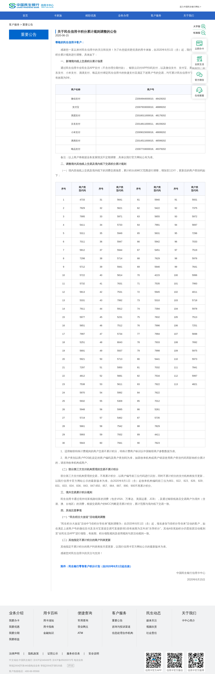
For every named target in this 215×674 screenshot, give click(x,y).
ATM (80, 633)
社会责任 (151, 633)
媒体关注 (151, 620)
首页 (25, 15)
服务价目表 (73, 653)
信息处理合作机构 (122, 633)
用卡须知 (48, 620)
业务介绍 (16, 613)
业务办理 (123, 15)
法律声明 (14, 653)
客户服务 (156, 15)
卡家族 (58, 15)
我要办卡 (14, 620)
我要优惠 (14, 626)
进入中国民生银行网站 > (190, 7)
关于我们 (188, 15)
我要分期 (14, 633)
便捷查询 (85, 613)
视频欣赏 (151, 626)
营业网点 (83, 626)
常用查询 (83, 620)
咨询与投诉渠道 (121, 626)
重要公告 (28, 24)
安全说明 (94, 653)
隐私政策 (33, 653)
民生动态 (153, 613)
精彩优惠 (90, 15)
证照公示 (53, 653)
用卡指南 (48, 626)
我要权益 (14, 639)
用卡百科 (50, 613)
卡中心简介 (188, 620)
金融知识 (48, 633)
